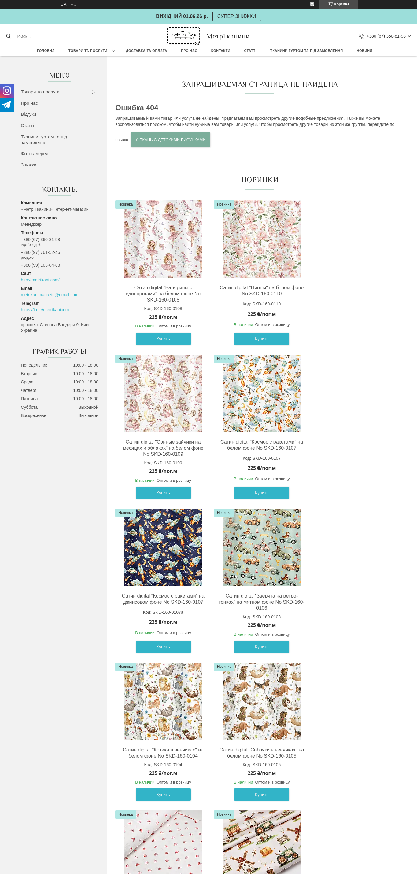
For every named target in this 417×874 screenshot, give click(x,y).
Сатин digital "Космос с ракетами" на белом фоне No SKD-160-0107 (162, 445)
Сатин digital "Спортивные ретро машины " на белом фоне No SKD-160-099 (258, 756)
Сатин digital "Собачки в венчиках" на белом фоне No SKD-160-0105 (258, 599)
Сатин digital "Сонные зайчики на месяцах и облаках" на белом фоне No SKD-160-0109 (355, 293)
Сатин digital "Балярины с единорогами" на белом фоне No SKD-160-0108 (162, 293)
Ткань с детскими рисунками (172, 139)
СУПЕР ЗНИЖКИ (236, 16)
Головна (46, 51)
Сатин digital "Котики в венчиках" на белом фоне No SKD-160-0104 (162, 599)
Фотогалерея (34, 153)
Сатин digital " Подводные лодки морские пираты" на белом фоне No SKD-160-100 (355, 756)
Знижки (28, 164)
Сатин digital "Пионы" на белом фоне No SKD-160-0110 (258, 290)
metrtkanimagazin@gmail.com (50, 294)
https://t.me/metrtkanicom (45, 309)
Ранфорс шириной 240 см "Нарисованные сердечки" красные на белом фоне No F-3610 (354, 602)
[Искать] (8, 36)
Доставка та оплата (146, 51)
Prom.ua (235, 863)
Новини (364, 51)
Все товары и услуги (257, 826)
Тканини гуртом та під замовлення (306, 51)
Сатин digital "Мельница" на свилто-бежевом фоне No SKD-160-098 (162, 753)
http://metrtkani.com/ (40, 279)
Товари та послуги (87, 51)
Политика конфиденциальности (262, 868)
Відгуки (28, 114)
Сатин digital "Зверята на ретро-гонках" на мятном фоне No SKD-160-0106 (355, 448)
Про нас (189, 51)
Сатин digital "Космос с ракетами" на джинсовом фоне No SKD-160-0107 (258, 445)
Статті (250, 51)
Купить (162, 338)
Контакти (221, 51)
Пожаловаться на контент (210, 868)
